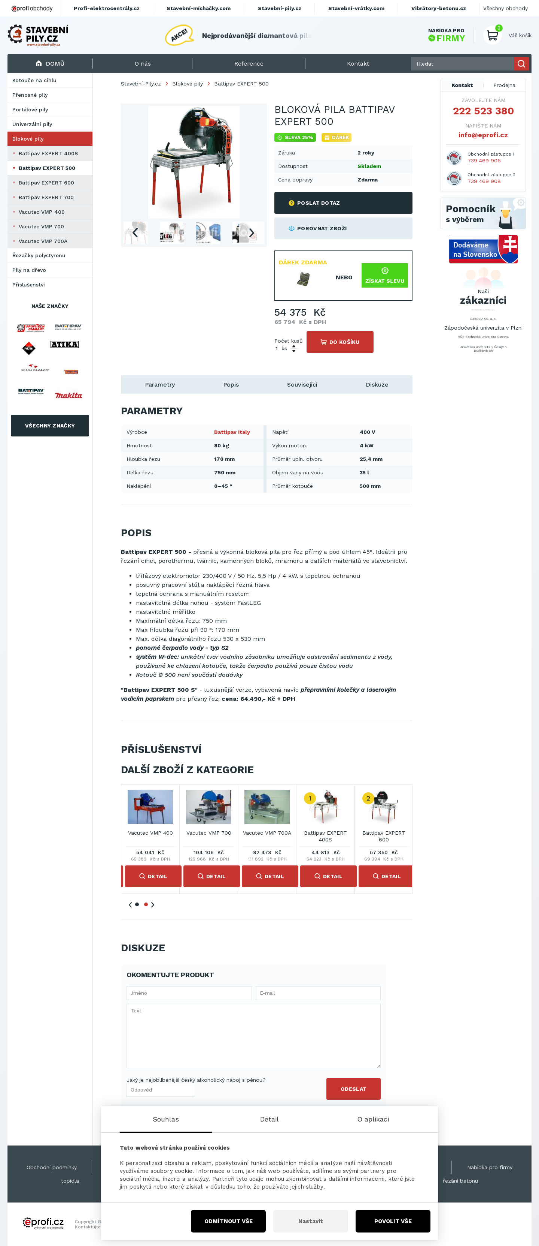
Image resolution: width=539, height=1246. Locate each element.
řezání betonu (460, 1181)
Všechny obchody (505, 8)
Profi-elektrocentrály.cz (107, 8)
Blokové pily (27, 139)
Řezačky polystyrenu (39, 255)
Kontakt (462, 85)
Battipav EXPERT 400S (48, 153)
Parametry (160, 384)
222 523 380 (483, 111)
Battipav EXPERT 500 (47, 168)
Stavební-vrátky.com (356, 8)
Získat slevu (384, 275)
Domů (50, 63)
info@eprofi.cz (483, 135)
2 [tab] (146, 904)
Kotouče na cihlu (34, 80)
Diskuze (377, 384)
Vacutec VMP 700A (43, 241)
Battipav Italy (232, 432)
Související (302, 384)
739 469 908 (484, 181)
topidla (70, 1181)
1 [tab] (137, 904)
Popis (231, 384)
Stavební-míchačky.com (199, 8)
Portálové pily (30, 109)
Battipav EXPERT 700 (46, 197)
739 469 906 (484, 160)
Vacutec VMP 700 (41, 226)
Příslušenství (28, 285)
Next (251, 233)
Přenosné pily (30, 95)
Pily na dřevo (29, 270)
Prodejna (504, 85)
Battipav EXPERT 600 (46, 183)
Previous (135, 233)
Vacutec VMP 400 (42, 212)
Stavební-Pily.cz (141, 84)
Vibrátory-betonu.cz (438, 8)
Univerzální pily (32, 124)
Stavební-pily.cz (279, 8)
